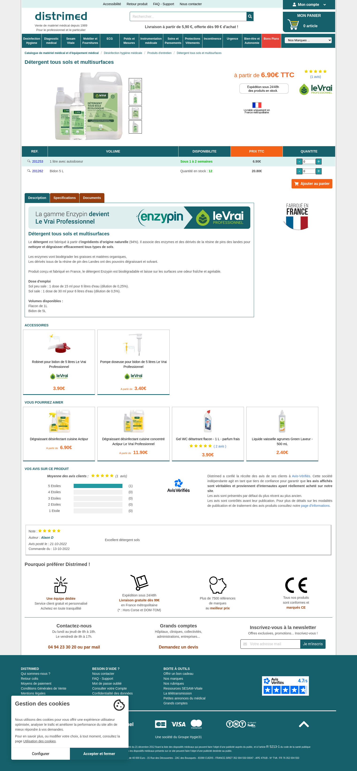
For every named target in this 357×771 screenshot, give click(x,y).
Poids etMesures (129, 41)
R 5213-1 (273, 746)
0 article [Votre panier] (310, 26)
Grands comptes (175, 703)
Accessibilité (112, 4)
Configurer (40, 754)
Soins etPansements (173, 41)
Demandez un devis (178, 647)
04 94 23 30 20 (62, 647)
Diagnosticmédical (51, 41)
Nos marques (173, 678)
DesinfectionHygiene (31, 41)
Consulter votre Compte (109, 688)
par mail (92, 647)
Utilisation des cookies (39, 741)
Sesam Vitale (71, 41)
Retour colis (29, 678)
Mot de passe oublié (107, 683)
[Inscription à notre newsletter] (270, 644)
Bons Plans (271, 38)
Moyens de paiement (36, 683)
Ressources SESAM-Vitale (182, 688)
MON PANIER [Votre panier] (309, 16)
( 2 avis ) (220, 446)
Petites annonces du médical (184, 698)
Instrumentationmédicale (151, 41)
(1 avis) (315, 77)
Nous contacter (191, 4)
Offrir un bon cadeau (178, 674)
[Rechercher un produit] (188, 16)
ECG (110, 38)
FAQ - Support (163, 4)
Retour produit (137, 4)
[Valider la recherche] (250, 16)
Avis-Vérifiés (301, 476)
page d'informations (315, 506)
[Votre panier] (293, 24)
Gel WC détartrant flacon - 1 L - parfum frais (208, 439)
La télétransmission (177, 693)
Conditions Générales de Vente (43, 688)
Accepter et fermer (99, 754)
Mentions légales (33, 693)
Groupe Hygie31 (190, 737)
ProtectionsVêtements (192, 41)
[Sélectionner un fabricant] (308, 40)
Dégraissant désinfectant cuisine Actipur (59, 439)
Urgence (232, 38)
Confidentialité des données (112, 693)
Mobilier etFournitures (90, 41)
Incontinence (212, 38)
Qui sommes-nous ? (35, 674)
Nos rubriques (173, 683)
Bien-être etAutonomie (252, 41)
